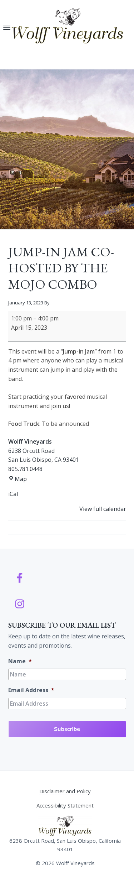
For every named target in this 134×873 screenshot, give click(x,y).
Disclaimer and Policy (65, 791)
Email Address (31, 690)
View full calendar (102, 509)
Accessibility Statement (65, 805)
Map (17, 479)
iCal (13, 494)
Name (20, 661)
